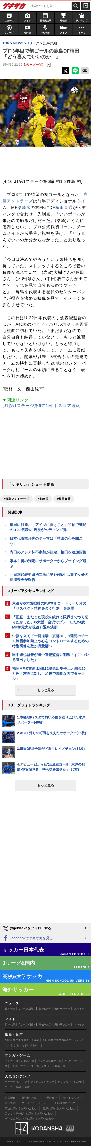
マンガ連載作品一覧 (50, 1060)
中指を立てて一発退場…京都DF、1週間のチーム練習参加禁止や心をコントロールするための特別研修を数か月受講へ (50, 641)
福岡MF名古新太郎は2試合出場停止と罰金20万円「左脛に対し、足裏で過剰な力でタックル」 (49, 673)
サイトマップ (71, 1097)
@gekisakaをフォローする (26, 928)
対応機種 (10, 1097)
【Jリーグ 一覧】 (33, 64)
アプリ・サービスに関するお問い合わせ (29, 1113)
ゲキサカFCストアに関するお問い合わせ (29, 1118)
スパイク (79, 1008)
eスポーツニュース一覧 (25, 1066)
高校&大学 (45, 1008)
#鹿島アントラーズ (16, 499)
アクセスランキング (42, 1081)
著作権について (31, 1097)
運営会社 (51, 1097)
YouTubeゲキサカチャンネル (22, 1039)
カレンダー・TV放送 (70, 1081)
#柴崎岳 (43, 499)
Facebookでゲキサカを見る (27, 938)
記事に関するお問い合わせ (59, 1108)
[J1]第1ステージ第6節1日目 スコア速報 (41, 405)
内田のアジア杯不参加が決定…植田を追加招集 (48, 552)
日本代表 (10, 1008)
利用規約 (10, 1103)
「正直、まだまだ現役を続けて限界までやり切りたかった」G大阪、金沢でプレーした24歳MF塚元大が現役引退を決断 (50, 622)
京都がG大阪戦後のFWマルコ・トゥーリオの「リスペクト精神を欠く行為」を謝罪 (49, 605)
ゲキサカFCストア (16, 1081)
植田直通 (64, 207)
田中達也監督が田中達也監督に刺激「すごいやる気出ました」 (50, 657)
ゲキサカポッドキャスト (28, 1045)
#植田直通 (63, 499)
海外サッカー (62, 1008)
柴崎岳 (24, 207)
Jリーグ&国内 (27, 1008)
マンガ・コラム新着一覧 (19, 1060)
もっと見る (45, 690)
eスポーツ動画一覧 (53, 1066)
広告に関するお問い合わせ (21, 1108)
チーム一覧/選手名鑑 (17, 1087)
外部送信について (65, 1103)
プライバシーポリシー (35, 1103)
